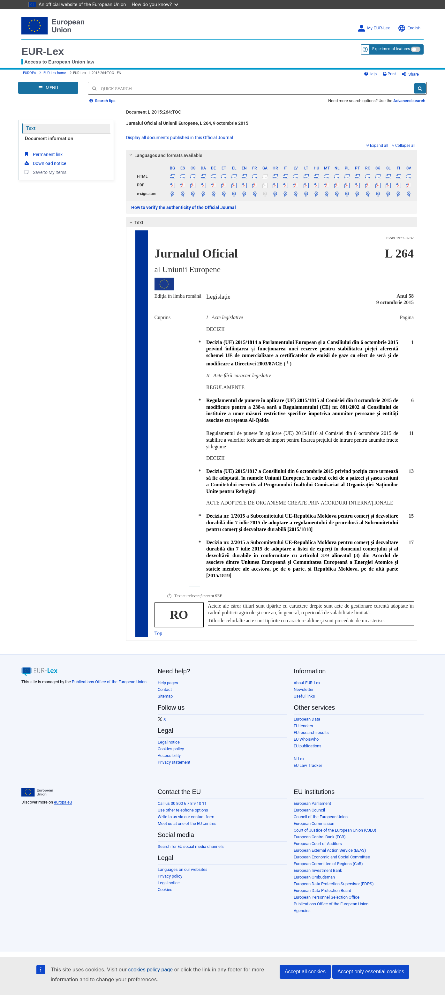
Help (370, 73)
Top (158, 633)
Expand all (377, 145)
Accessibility (169, 755)
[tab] (271, 155)
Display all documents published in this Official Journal (179, 137)
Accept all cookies (305, 971)
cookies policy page (150, 969)
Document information (49, 138)
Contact (165, 689)
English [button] (409, 28)
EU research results (311, 732)
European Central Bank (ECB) (320, 836)
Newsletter (303, 689)
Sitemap (165, 696)
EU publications (307, 746)
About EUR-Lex (307, 682)
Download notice (44, 163)
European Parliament (312, 803)
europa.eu (63, 802)
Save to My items (44, 172)
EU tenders (303, 725)
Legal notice (169, 742)
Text (30, 128)
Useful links (304, 696)
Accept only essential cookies (370, 971)
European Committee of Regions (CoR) (328, 863)
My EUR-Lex (374, 28)
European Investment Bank (318, 870)
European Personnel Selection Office (326, 897)
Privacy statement (174, 762)
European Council (309, 810)
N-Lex (299, 758)
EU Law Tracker (308, 765)
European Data (307, 719)
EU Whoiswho (306, 739)
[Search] (420, 88)
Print (389, 73)
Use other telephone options (183, 810)
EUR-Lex (42, 51)
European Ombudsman (314, 877)
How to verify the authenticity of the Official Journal (183, 207)
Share (410, 74)
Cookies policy (171, 748)
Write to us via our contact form (186, 816)
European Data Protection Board (322, 890)
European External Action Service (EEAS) (330, 850)
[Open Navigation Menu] (48, 88)
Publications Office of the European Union (109, 681)
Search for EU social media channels (191, 846)
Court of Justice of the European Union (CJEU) (335, 830)
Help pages (168, 682)
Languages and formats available (164, 155)
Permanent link (43, 154)
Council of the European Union (321, 816)
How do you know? (155, 4)
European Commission (314, 823)
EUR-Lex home (54, 73)
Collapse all (403, 145)
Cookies (165, 889)
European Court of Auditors (318, 843)
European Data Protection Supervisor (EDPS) (334, 883)
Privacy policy (170, 876)
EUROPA (29, 73)
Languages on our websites (182, 869)
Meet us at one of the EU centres (187, 823)
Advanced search (409, 100)
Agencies (302, 910)
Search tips (102, 100)
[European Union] (37, 792)
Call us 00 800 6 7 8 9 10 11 (182, 803)
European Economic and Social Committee (332, 857)
